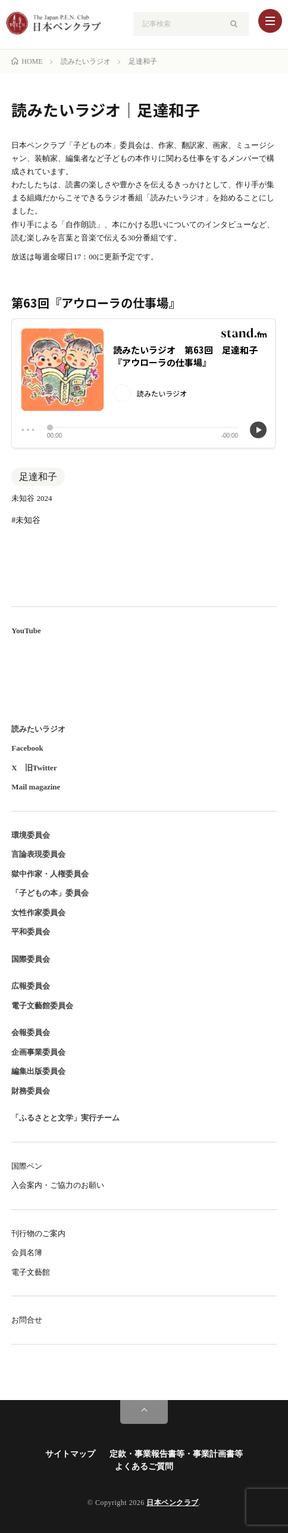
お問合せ (26, 1319)
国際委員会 (30, 959)
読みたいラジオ (38, 728)
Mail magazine (35, 786)
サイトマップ (70, 1454)
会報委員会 (30, 1032)
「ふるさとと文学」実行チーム (65, 1117)
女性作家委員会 (38, 912)
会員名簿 (26, 1252)
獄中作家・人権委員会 (50, 873)
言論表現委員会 (38, 854)
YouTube (25, 630)
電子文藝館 (30, 1272)
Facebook (27, 748)
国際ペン (26, 1166)
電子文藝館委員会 (42, 1005)
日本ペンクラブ (172, 1502)
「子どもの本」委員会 (50, 892)
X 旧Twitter (34, 767)
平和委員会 (30, 931)
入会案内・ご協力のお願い (57, 1185)
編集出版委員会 (38, 1071)
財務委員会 (30, 1090)
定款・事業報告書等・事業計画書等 (176, 1454)
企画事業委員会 (38, 1052)
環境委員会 (30, 835)
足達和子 (38, 477)
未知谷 (27, 520)
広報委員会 (30, 985)
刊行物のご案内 (38, 1233)
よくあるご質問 (144, 1466)
